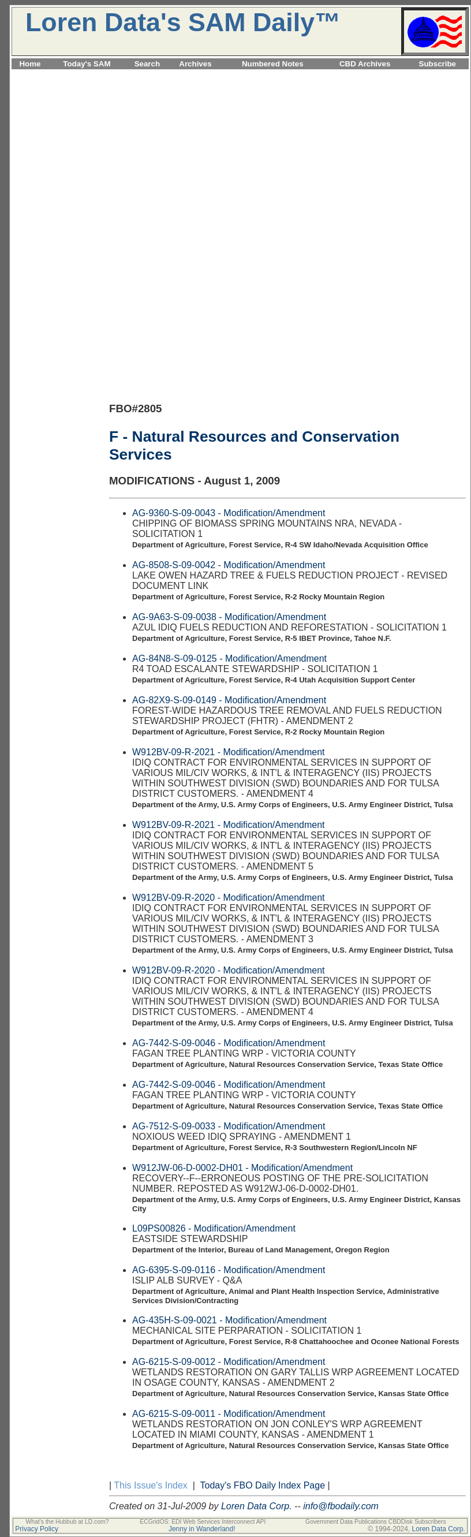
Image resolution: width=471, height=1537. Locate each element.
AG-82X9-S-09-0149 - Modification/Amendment (229, 700)
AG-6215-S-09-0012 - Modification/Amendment (228, 1362)
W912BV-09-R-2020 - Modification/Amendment (228, 897)
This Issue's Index (151, 1485)
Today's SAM (86, 63)
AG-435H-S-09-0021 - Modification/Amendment (229, 1320)
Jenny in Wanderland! (202, 1529)
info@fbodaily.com (341, 1506)
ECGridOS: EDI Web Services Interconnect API (203, 1522)
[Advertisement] (240, 152)
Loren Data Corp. (256, 1506)
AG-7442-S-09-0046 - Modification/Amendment (228, 1043)
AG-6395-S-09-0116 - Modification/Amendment (228, 1270)
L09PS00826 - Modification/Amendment (214, 1228)
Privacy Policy (36, 1529)
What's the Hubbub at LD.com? (67, 1522)
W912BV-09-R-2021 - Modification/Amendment (228, 752)
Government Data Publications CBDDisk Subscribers (375, 1522)
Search (147, 63)
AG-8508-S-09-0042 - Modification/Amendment (228, 565)
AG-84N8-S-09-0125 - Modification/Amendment (229, 658)
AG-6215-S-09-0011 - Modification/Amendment (228, 1414)
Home (29, 63)
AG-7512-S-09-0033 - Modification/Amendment (228, 1126)
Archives (195, 63)
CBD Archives (364, 63)
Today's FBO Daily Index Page (263, 1485)
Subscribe (437, 63)
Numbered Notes (273, 63)
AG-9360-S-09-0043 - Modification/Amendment (228, 513)
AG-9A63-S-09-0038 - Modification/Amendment (229, 617)
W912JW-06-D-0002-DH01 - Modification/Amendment (242, 1168)
